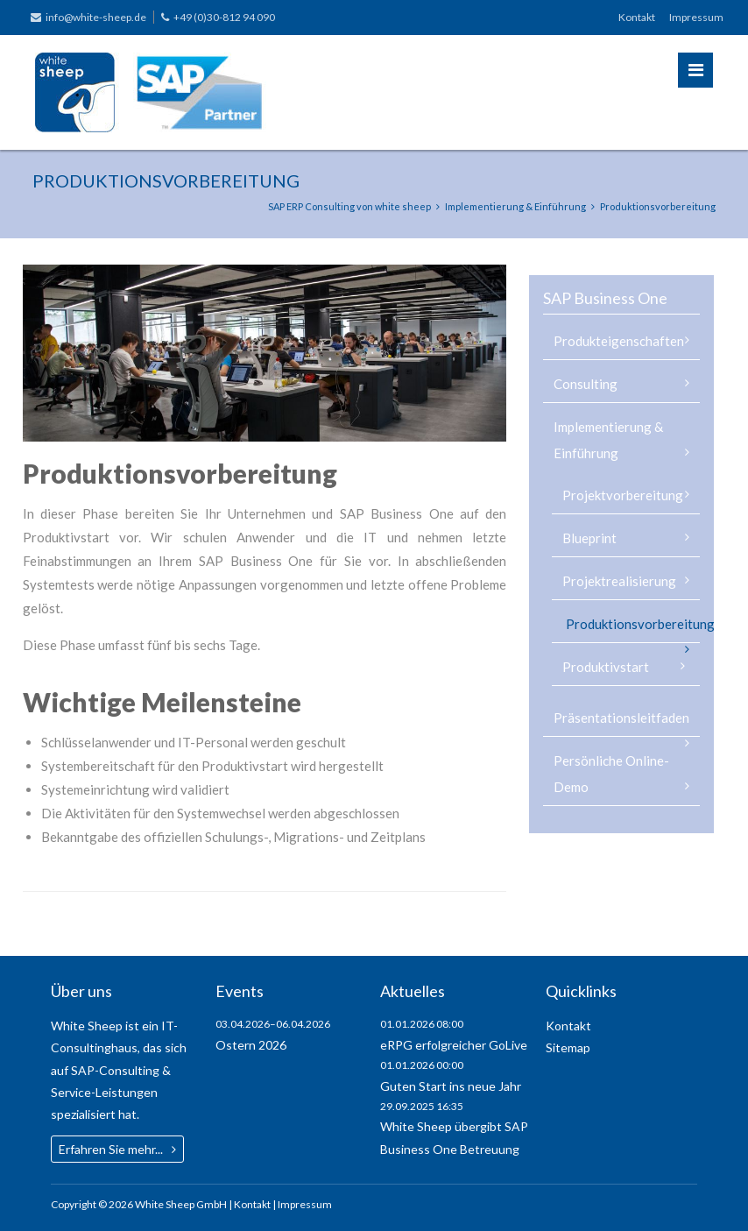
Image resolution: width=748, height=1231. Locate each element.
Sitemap (568, 1047)
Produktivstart (605, 667)
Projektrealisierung (619, 581)
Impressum (696, 17)
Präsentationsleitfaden (621, 717)
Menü (695, 70)
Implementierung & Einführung (515, 206)
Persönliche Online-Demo (611, 774)
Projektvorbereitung (622, 495)
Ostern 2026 (250, 1044)
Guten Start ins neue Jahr (450, 1086)
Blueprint (589, 538)
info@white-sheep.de (96, 17)
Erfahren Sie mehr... (111, 1149)
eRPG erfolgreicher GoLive (453, 1044)
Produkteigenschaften (619, 341)
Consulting (585, 384)
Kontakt (636, 17)
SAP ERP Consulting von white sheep (349, 206)
